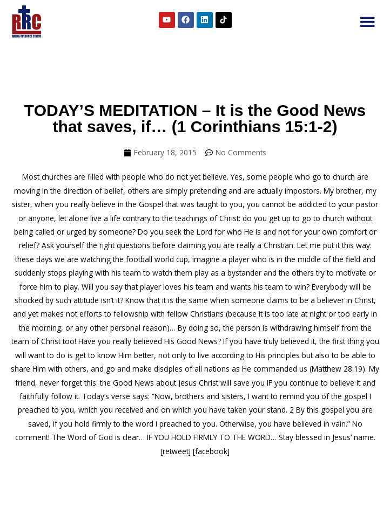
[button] (367, 22)
